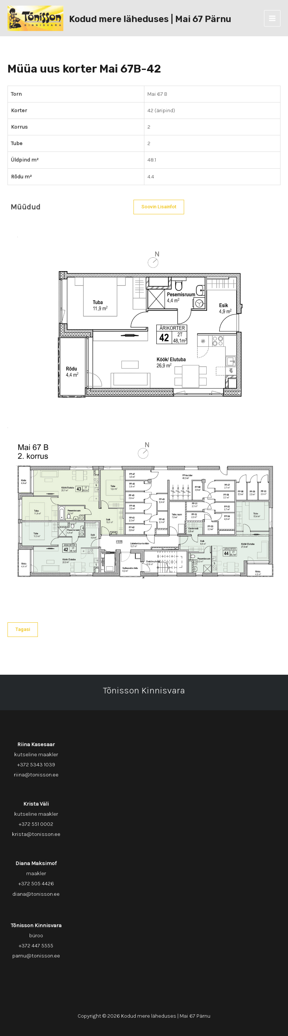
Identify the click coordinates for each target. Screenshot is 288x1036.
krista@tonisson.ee (36, 834)
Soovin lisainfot (158, 206)
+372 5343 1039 (36, 764)
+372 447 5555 (36, 945)
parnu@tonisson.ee (36, 956)
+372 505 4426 (36, 883)
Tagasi (22, 629)
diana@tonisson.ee (36, 894)
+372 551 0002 (36, 824)
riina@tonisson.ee (36, 775)
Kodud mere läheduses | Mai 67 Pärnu (150, 19)
